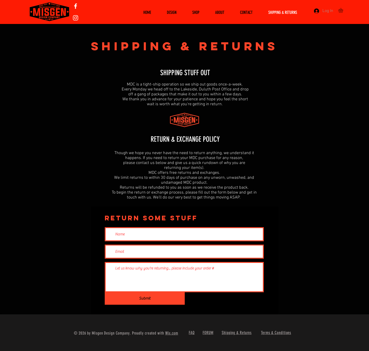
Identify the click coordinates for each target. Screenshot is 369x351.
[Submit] (145, 298)
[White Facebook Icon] (75, 6)
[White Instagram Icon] (75, 17)
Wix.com (171, 333)
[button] (343, 10)
